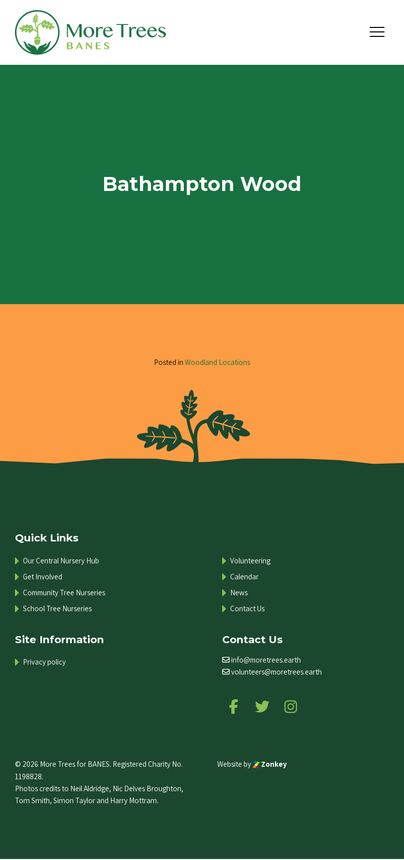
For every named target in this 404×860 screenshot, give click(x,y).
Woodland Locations (217, 362)
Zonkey (270, 765)
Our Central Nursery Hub (61, 560)
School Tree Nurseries (57, 608)
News (239, 592)
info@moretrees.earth (266, 660)
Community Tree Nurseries (64, 592)
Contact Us (247, 608)
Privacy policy (44, 662)
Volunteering (250, 560)
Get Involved (42, 576)
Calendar (244, 576)
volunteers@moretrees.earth (276, 672)
